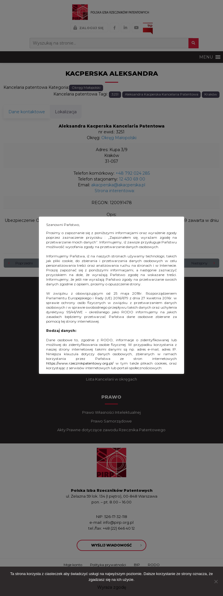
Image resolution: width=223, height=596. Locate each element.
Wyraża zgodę (111, 587)
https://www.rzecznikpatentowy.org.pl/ (80, 363)
